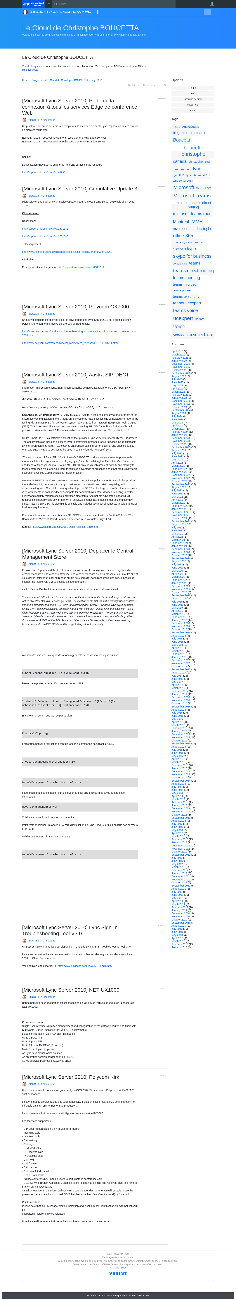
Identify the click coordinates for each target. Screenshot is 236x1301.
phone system (182, 242)
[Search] (114, 4)
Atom (192, 110)
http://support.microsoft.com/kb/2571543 (81, 267)
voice (179, 326)
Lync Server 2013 (183, 180)
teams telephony (186, 296)
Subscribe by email (192, 99)
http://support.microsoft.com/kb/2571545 (45, 236)
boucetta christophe (193, 151)
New (205, 12)
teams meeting (186, 277)
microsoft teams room (193, 213)
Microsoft (183, 187)
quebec (178, 249)
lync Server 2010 (198, 175)
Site (49, 4)
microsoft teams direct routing (193, 205)
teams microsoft (185, 284)
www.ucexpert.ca (192, 334)
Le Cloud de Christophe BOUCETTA (80, 28)
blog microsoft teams (189, 133)
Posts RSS (192, 104)
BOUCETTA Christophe (41, 120)
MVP (197, 221)
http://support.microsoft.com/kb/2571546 (45, 228)
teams (194, 263)
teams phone (182, 290)
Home (193, 88)
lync (197, 168)
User (212, 4)
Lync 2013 (178, 175)
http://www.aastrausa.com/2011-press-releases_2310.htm (65, 526)
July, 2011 (97, 80)
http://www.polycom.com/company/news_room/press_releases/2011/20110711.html (70, 343)
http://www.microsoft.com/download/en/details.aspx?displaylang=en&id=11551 (67, 251)
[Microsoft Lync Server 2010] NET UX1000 (70, 990)
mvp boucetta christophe (192, 229)
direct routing (182, 169)
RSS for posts (30, 69)
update (199, 319)
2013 (177, 126)
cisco (207, 161)
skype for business (192, 256)
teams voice (185, 310)
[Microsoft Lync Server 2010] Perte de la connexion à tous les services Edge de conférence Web (79, 107)
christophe (195, 161)
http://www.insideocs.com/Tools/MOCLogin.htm (85, 965)
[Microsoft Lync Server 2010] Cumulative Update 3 (79, 189)
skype (190, 248)
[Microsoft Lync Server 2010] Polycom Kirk (70, 1077)
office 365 (183, 235)
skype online (180, 263)
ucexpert (183, 318)
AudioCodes (190, 126)
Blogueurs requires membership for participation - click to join (118, 1295)
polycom (198, 242)
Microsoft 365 (203, 188)
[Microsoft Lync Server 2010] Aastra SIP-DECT (75, 375)
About (193, 93)
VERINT (123, 1268)
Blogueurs (38, 80)
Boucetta (182, 139)
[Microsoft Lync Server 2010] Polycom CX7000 (75, 307)
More (95, 12)
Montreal (181, 221)
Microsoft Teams (192, 196)
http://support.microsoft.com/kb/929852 (44, 172)
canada (179, 161)
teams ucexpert (187, 303)
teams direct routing (193, 270)
